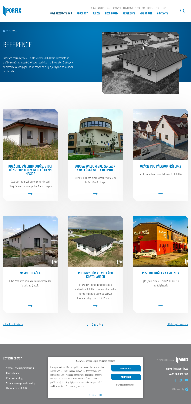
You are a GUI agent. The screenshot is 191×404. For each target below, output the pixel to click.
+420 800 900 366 (178, 374)
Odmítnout (126, 377)
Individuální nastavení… (126, 384)
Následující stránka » (177, 324)
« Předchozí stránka (13, 324)
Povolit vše (125, 368)
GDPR (100, 394)
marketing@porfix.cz (177, 368)
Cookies (92, 394)
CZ (164, 8)
